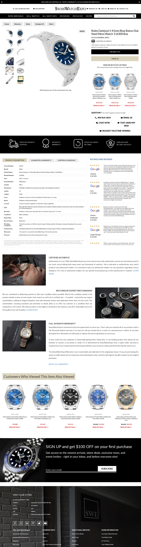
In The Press (105, 541)
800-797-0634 (45, 514)
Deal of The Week (78, 534)
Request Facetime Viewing (115, 131)
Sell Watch (33, 16)
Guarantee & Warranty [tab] (41, 160)
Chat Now (103, 123)
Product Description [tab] (14, 160)
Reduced (78, 16)
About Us (45, 534)
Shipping (15, 541)
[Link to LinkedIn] (27, 523)
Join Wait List (114, 52)
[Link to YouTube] (45, 523)
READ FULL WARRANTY (58, 364)
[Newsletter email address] (81, 470)
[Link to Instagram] (21, 523)
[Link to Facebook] (15, 523)
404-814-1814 (24, 9)
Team (44, 537)
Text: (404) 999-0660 (127, 124)
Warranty (16, 544)
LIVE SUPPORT (39, 9)
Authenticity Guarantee (21, 537)
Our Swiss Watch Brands (110, 534)
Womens (65, 16)
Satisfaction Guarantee (20, 534)
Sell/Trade (75, 537)
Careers (45, 541)
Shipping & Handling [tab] (66, 160)
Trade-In (114, 59)
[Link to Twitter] (39, 523)
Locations (75, 544)
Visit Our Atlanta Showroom (51, 544)
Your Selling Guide (107, 544)
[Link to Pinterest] (33, 523)
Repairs (74, 541)
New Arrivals (15, 16)
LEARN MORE (32, 310)
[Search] (115, 16)
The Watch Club (107, 537)
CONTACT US (122, 9)
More (89, 16)
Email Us (126, 117)
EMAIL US (112, 9)
